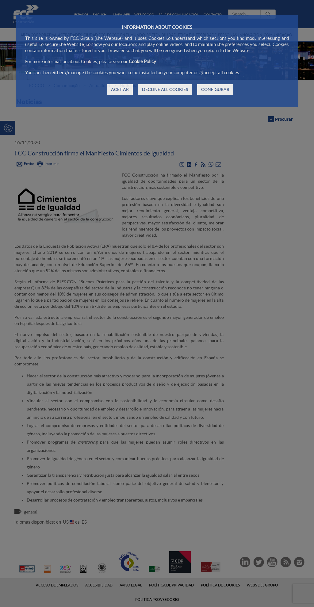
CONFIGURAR (215, 89)
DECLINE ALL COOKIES (165, 89)
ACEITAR (120, 89)
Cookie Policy (142, 61)
